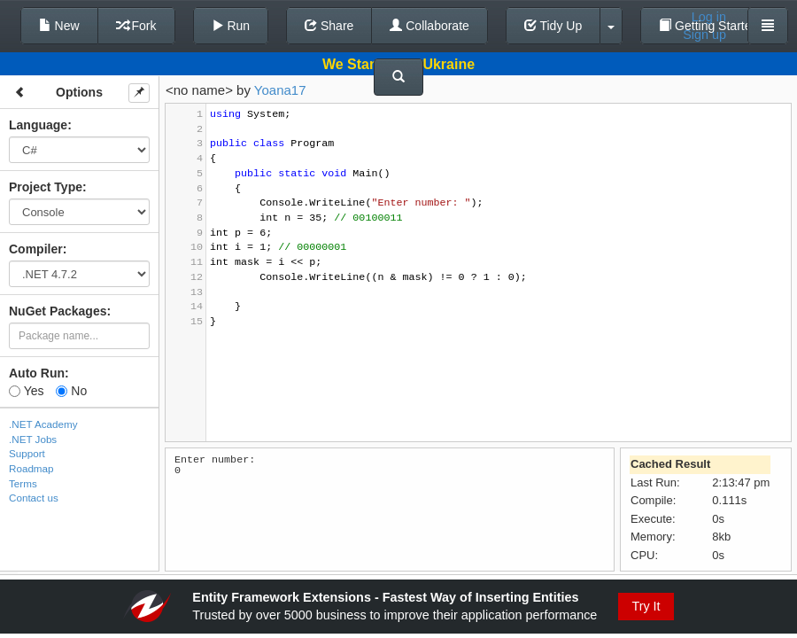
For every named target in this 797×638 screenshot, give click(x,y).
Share (329, 26)
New (59, 26)
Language (38, 125)
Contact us (33, 497)
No (71, 391)
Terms (23, 483)
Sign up (704, 34)
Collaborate (429, 26)
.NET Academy (43, 424)
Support (27, 453)
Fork (136, 26)
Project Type (45, 187)
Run (231, 26)
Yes (26, 391)
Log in (709, 17)
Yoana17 (280, 89)
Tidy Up (553, 26)
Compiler (36, 249)
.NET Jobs (33, 439)
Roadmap (31, 468)
